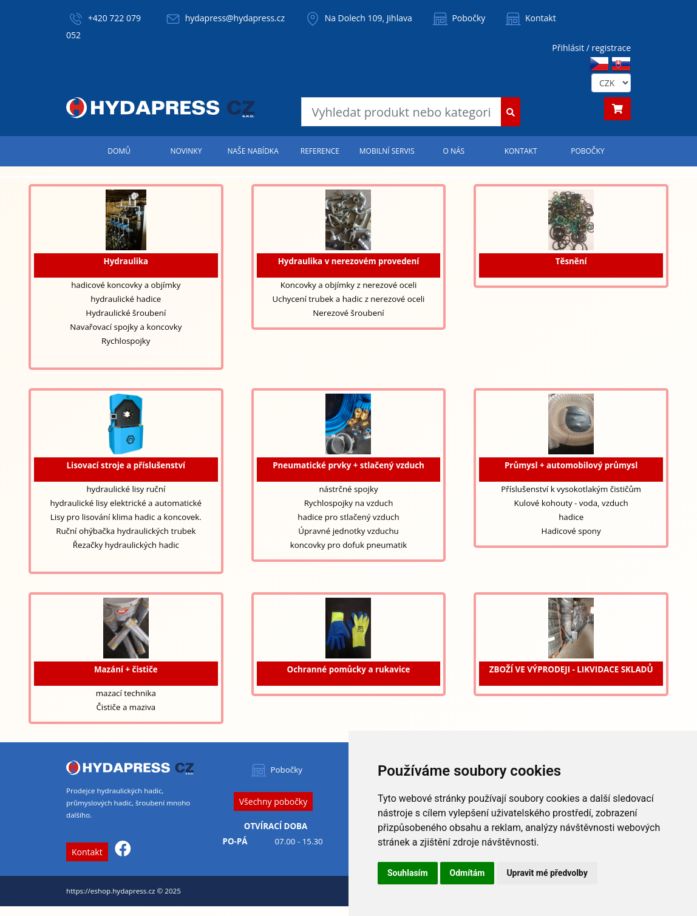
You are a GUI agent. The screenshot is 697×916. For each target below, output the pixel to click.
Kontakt (529, 18)
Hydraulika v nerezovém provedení (349, 261)
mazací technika (126, 693)
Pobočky (458, 18)
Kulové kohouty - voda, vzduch (571, 502)
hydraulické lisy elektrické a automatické (126, 502)
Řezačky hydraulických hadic (126, 544)
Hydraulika (126, 261)
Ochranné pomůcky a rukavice (348, 669)
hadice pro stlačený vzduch (348, 516)
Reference (320, 151)
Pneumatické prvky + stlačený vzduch (348, 465)
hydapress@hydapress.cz (235, 18)
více (210, 352)
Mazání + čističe (126, 669)
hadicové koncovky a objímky (125, 284)
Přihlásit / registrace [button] (591, 47)
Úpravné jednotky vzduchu (348, 530)
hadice (571, 516)
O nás (454, 151)
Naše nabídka (252, 151)
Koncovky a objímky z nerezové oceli (348, 284)
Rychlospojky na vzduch (348, 502)
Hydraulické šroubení (126, 312)
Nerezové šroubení (348, 312)
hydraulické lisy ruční (125, 489)
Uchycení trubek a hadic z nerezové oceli (349, 298)
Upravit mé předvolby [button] (546, 873)
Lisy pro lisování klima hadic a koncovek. (126, 516)
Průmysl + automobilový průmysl (571, 465)
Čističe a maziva (125, 707)
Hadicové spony (571, 530)
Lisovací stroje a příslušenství (126, 465)
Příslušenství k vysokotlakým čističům (571, 489)
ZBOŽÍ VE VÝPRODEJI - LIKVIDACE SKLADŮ (571, 669)
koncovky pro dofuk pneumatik (348, 544)
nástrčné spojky (348, 489)
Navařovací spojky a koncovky (126, 326)
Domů (119, 151)
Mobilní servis (387, 151)
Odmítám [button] (467, 873)
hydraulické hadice (125, 298)
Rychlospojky (125, 340)
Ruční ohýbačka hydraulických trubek (125, 530)
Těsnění (571, 261)
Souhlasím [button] (407, 873)
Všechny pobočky (273, 801)
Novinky (186, 151)
